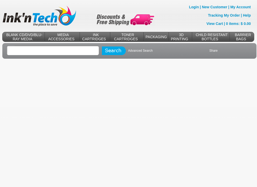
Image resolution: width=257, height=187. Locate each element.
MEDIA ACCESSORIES (61, 37)
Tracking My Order (224, 15)
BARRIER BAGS (243, 37)
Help (247, 15)
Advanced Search (140, 50)
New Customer (214, 7)
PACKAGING (156, 37)
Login (194, 7)
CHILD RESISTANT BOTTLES (212, 37)
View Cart (214, 24)
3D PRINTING (179, 37)
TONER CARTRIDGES (126, 37)
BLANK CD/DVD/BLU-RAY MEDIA (24, 37)
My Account (240, 7)
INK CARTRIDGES (94, 37)
